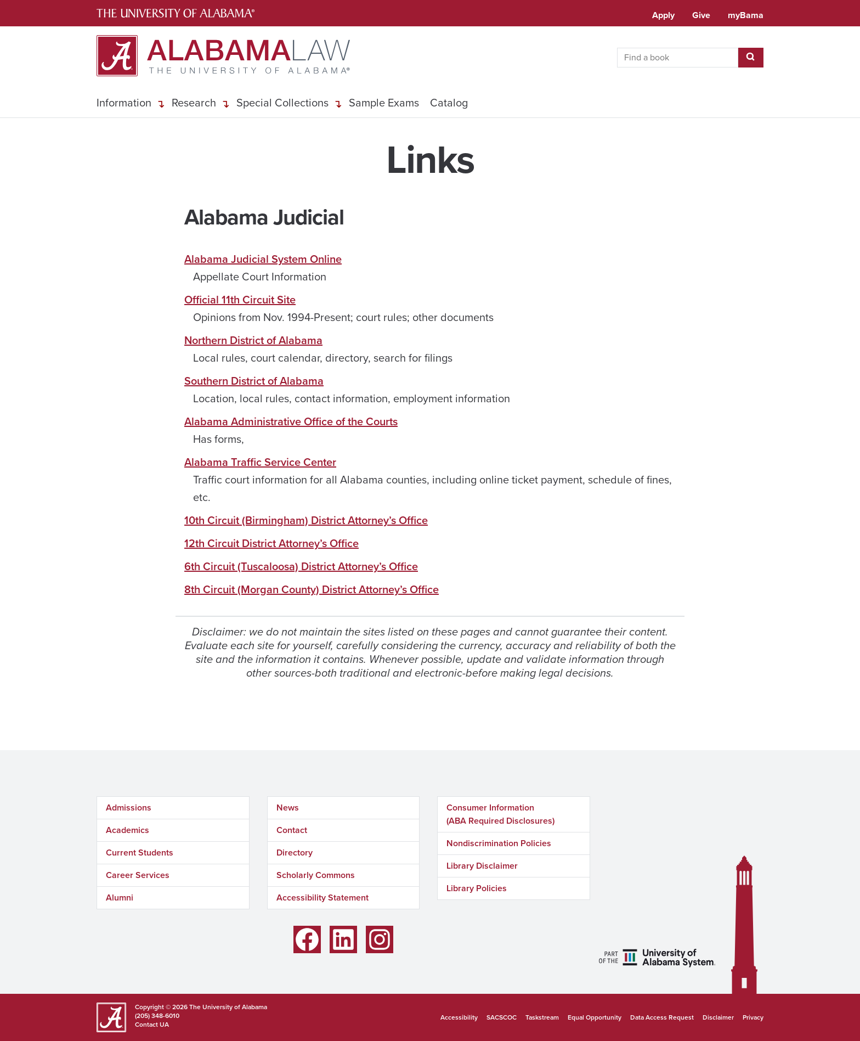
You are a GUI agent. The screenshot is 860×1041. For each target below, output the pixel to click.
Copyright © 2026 (161, 1007)
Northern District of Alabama (253, 340)
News (287, 807)
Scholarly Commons (315, 875)
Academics (127, 830)
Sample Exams (384, 102)
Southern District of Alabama (254, 381)
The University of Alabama (228, 1007)
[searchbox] (677, 57)
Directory (294, 852)
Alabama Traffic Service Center (260, 462)
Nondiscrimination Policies (498, 843)
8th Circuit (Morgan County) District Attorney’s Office (311, 589)
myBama (745, 15)
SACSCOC (501, 1017)
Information (124, 102)
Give (701, 15)
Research (194, 102)
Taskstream (542, 1017)
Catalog (449, 102)
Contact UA (152, 1024)
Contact (291, 830)
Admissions (128, 807)
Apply (663, 15)
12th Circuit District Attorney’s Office (271, 543)
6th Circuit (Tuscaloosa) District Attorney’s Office (301, 566)
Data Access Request (662, 1017)
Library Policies (476, 888)
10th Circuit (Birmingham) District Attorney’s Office (306, 520)
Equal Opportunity (594, 1017)
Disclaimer (718, 1017)
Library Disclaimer (482, 865)
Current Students (139, 852)
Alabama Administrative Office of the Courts (291, 421)
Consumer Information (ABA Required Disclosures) (500, 814)
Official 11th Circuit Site (240, 299)
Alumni (119, 897)
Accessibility (459, 1017)
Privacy (753, 1017)
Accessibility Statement (322, 897)
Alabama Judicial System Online (263, 259)
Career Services (137, 875)
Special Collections (282, 102)
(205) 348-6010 (157, 1016)
